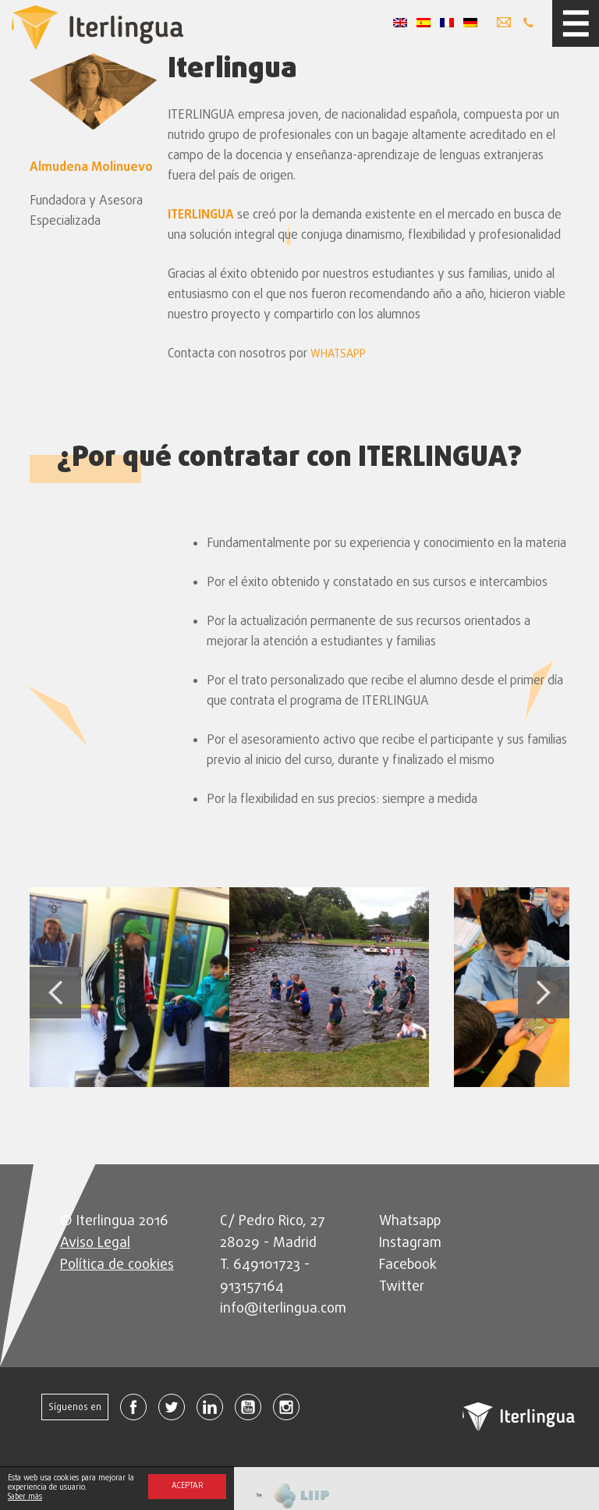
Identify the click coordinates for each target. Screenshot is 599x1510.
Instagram (410, 1243)
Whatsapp (410, 1221)
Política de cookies (117, 1265)
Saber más (25, 1497)
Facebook (408, 1265)
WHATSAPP (338, 354)
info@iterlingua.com (283, 1309)
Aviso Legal (95, 1243)
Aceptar (188, 1486)
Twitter (401, 1287)
